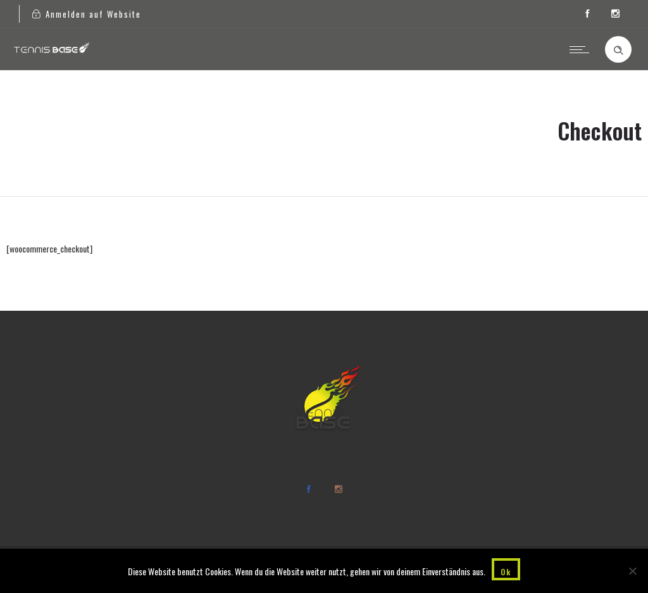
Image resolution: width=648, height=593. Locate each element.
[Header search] (618, 50)
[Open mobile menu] (582, 49)
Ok (506, 571)
